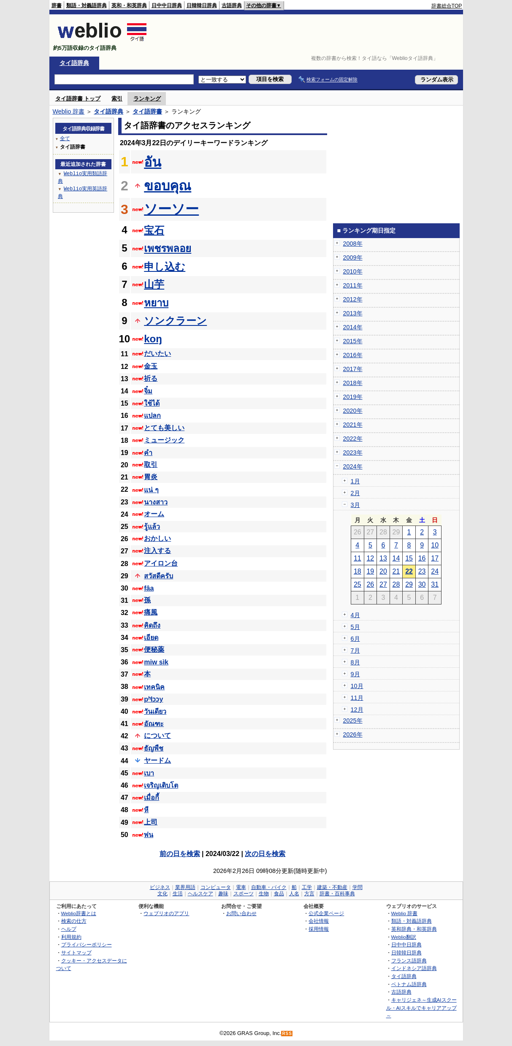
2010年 (353, 271)
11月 (357, 697)
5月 (355, 626)
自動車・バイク (269, 887)
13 (383, 558)
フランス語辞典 (409, 960)
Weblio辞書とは (78, 913)
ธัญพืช (153, 748)
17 (435, 558)
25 (357, 584)
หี (146, 809)
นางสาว (156, 502)
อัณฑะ (154, 723)
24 (435, 571)
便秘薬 (154, 649)
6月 (355, 638)
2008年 (353, 243)
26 (370, 584)
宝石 (154, 230)
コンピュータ (215, 887)
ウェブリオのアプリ (166, 913)
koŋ (153, 338)
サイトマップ (76, 952)
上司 (150, 822)
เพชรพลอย (167, 248)
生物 (264, 893)
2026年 (353, 734)
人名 (294, 893)
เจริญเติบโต (161, 785)
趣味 (223, 893)
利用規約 (71, 937)
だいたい (157, 353)
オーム (154, 514)
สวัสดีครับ (158, 576)
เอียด (151, 637)
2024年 (353, 466)
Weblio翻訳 (403, 937)
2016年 (353, 355)
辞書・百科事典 (337, 893)
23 (422, 571)
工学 (307, 887)
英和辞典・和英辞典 (414, 929)
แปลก (152, 415)
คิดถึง (152, 625)
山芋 (154, 284)
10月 (357, 686)
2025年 (353, 720)
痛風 (150, 612)
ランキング (147, 98)
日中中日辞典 (167, 5)
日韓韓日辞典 (202, 5)
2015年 (353, 341)
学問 (357, 887)
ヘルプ (68, 929)
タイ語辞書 (147, 111)
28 (396, 584)
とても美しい (164, 427)
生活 (178, 893)
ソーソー (171, 209)
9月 (355, 674)
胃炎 (150, 476)
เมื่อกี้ (151, 797)
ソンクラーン (175, 320)
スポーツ (243, 893)
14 (396, 558)
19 (370, 571)
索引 (116, 98)
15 (409, 558)
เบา (149, 773)
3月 (355, 504)
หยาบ (156, 303)
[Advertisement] (308, 35)
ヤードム (157, 760)
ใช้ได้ (152, 403)
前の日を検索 (180, 853)
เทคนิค (154, 687)
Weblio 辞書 (69, 111)
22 (409, 571)
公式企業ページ (326, 913)
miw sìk (156, 662)
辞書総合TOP (446, 6)
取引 (150, 464)
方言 (309, 893)
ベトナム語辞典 (409, 984)
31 (435, 584)
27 (383, 584)
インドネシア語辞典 (414, 968)
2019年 (353, 396)
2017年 (353, 369)
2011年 (353, 285)
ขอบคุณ (167, 185)
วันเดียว (155, 711)
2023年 (353, 452)
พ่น (148, 834)
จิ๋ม (148, 391)
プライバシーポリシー (86, 944)
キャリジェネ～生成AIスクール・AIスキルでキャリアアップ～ (421, 1007)
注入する (157, 550)
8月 (355, 662)
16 (422, 558)
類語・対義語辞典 (86, 5)
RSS (287, 1033)
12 (370, 558)
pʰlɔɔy (153, 699)
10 (435, 545)
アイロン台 (161, 563)
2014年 (353, 327)
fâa (149, 588)
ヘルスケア (200, 893)
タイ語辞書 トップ (78, 98)
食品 (279, 893)
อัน (152, 162)
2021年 (353, 424)
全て (65, 138)
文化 (162, 893)
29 (409, 584)
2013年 (353, 313)
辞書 (56, 5)
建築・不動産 (332, 887)
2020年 (353, 410)
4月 (355, 615)
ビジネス (160, 887)
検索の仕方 (74, 921)
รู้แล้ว (152, 526)
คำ (148, 452)
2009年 (353, 257)
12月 (357, 709)
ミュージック (164, 440)
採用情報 (319, 929)
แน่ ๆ (151, 489)
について (157, 735)
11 (357, 558)
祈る (150, 378)
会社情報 (319, 921)
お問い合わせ (241, 913)
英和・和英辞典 (129, 5)
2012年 (353, 299)
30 (422, 584)
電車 (241, 887)
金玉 (150, 366)
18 (357, 571)
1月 (355, 481)
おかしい (157, 538)
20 (383, 571)
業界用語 (185, 887)
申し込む (164, 266)
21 (396, 571)
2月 (355, 493)
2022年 (353, 438)
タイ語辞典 (74, 63)
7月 (355, 650)
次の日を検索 (265, 853)
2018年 (353, 382)
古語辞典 (232, 5)
